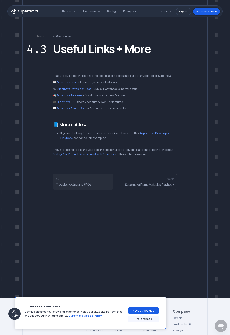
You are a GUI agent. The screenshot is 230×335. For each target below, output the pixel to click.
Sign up (183, 11)
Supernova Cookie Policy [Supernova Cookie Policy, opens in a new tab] (85, 315)
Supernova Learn (67, 82)
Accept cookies (143, 310)
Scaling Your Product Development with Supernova (84, 154)
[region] (90, 313)
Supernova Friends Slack (71, 108)
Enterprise (129, 11)
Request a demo (206, 11)
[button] (68, 11)
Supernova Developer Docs (73, 89)
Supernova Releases (69, 95)
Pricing (111, 11)
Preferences (143, 319)
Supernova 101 (65, 102)
